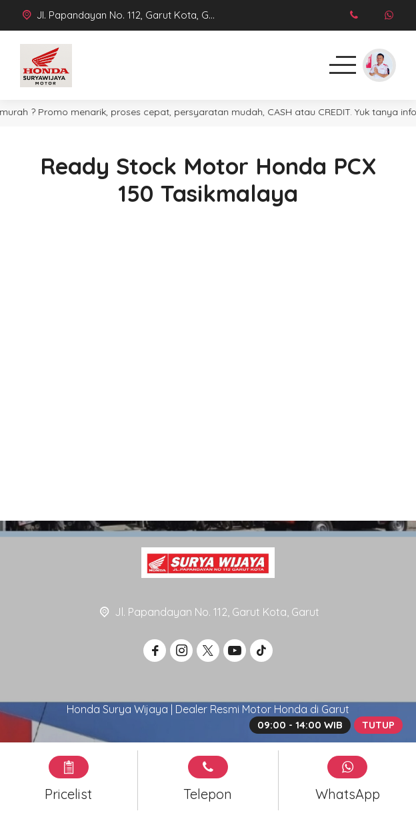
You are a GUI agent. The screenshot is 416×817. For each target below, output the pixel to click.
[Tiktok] (261, 650)
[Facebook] (154, 650)
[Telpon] (354, 15)
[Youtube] (234, 650)
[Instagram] (181, 650)
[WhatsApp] (389, 15)
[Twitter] (208, 650)
